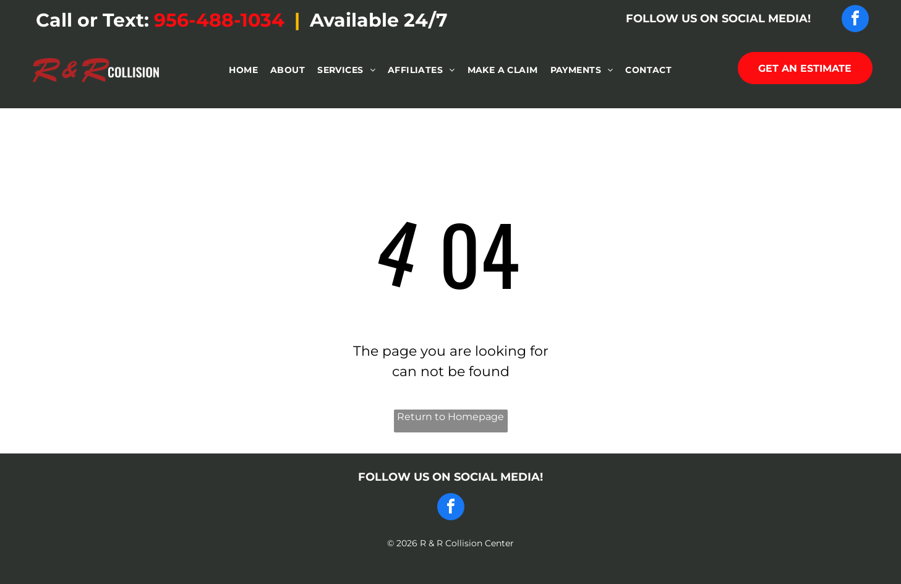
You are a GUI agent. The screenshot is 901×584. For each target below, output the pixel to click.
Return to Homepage (450, 417)
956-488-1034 (219, 20)
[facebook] (855, 20)
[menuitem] (243, 70)
